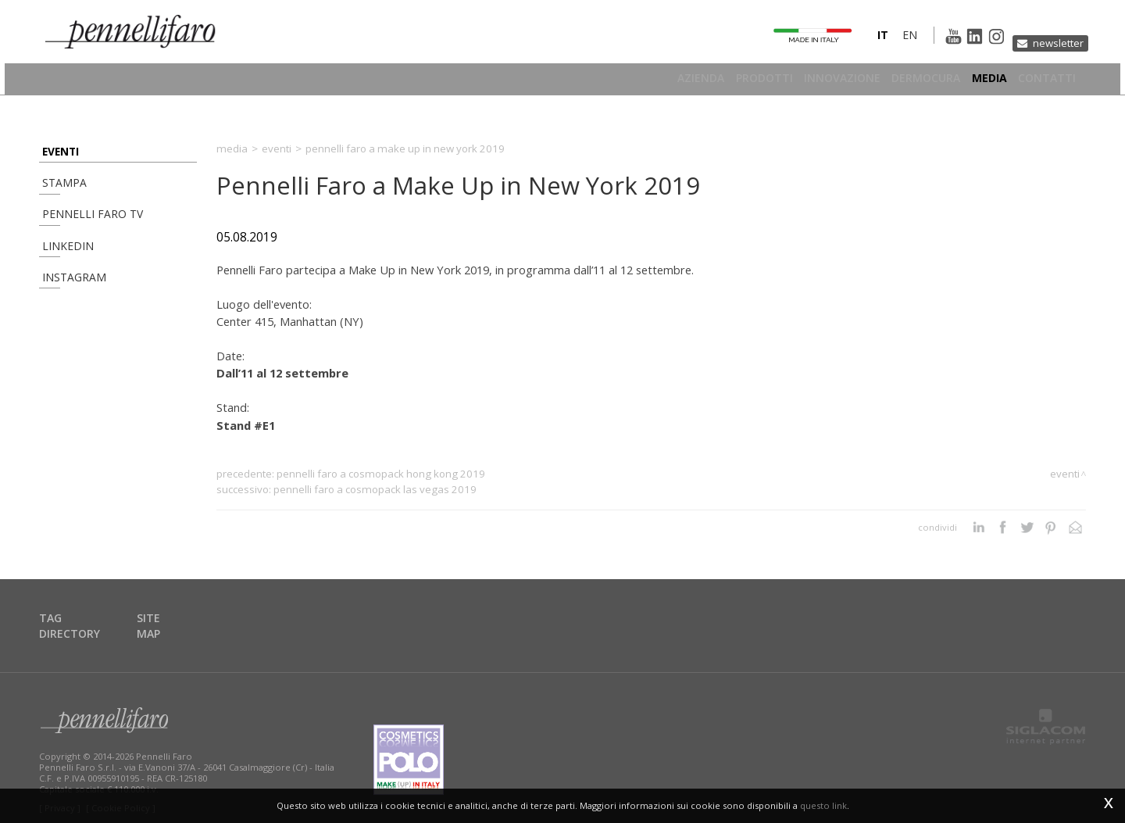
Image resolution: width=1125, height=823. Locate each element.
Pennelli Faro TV (81, 229)
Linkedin (59, 268)
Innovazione (815, 81)
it (855, 41)
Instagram (67, 307)
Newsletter (1052, 41)
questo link (823, 805)
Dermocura (907, 81)
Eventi (56, 151)
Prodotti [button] (727, 81)
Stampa (58, 190)
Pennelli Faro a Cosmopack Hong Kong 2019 (381, 474)
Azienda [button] (655, 81)
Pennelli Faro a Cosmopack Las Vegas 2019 (375, 489)
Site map (173, 618)
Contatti (1047, 81)
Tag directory (84, 618)
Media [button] (980, 81)
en (882, 41)
